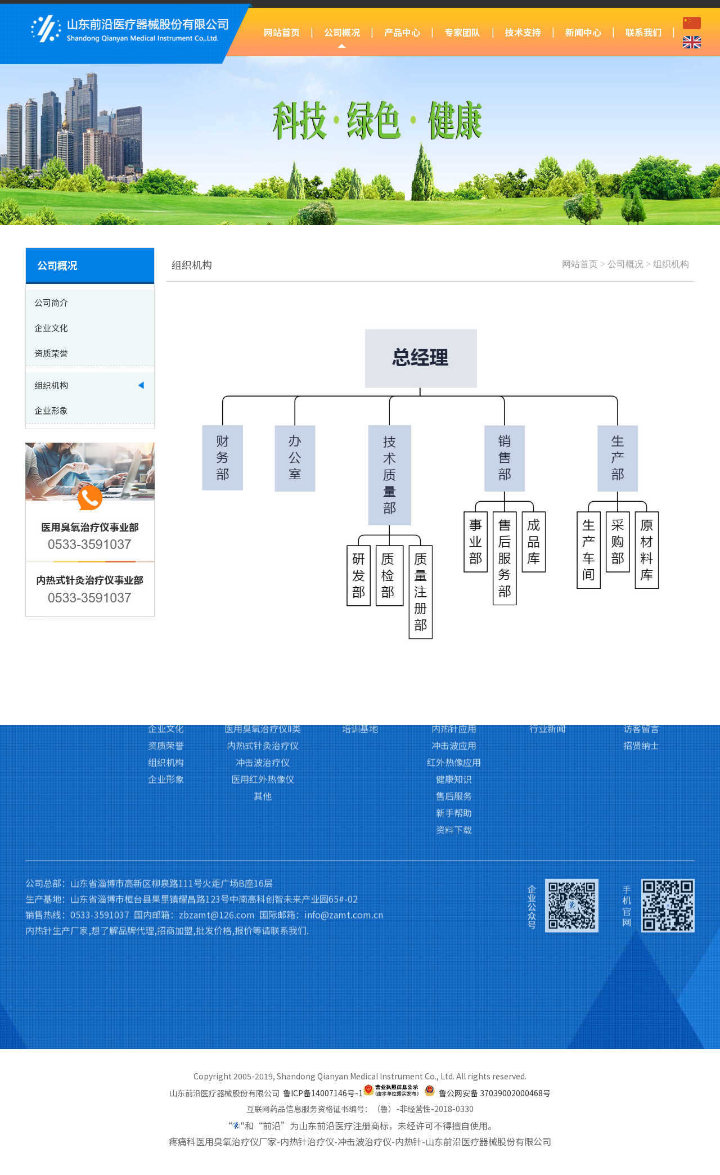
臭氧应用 (454, 636)
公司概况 (342, 32)
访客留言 (641, 653)
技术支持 (523, 32)
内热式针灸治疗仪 (263, 670)
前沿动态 (547, 636)
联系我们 (644, 32)
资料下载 (454, 755)
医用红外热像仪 (262, 704)
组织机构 (671, 264)
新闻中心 (583, 32)
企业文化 (166, 653)
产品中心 (402, 32)
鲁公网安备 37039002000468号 (495, 1093)
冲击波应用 (453, 670)
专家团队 (462, 32)
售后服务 (454, 721)
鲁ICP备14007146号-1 (323, 1093)
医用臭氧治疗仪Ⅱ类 (262, 653)
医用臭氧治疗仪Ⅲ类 (263, 636)
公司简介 (166, 636)
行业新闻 (547, 653)
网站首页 (282, 32)
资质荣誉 (166, 670)
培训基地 (360, 653)
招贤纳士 (641, 670)
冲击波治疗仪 (263, 687)
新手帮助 (454, 738)
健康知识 (454, 704)
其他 (263, 721)
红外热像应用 (454, 687)
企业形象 (166, 704)
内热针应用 (453, 653)
